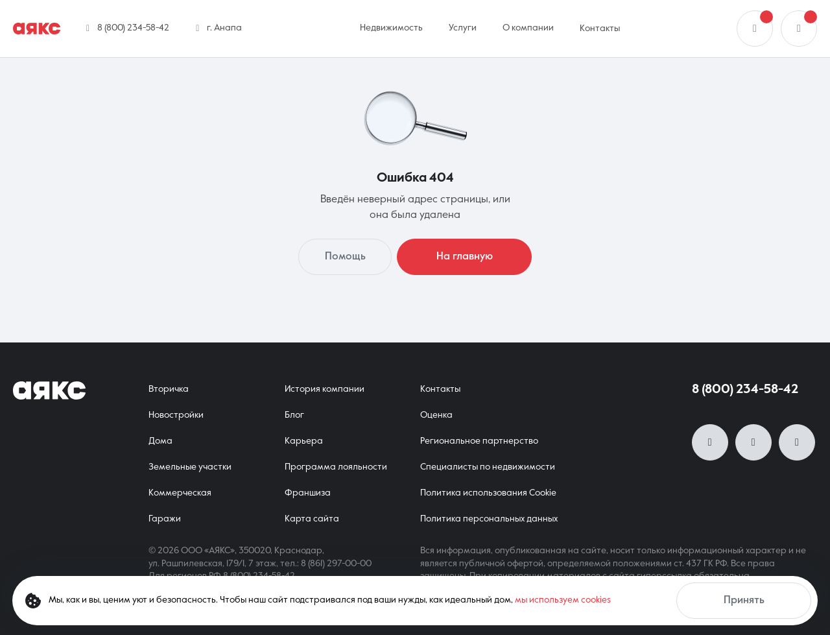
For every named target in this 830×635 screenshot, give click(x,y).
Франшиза (308, 492)
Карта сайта (312, 518)
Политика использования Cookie (488, 492)
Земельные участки (189, 467)
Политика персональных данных (489, 518)
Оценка (436, 415)
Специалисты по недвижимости (487, 467)
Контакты (600, 28)
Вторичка (168, 389)
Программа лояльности (336, 467)
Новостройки (176, 415)
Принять (744, 600)
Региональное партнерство (479, 441)
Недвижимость (391, 27)
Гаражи (164, 518)
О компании (528, 27)
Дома (160, 441)
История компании (324, 389)
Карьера (304, 441)
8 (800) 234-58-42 (745, 389)
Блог (294, 415)
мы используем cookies (563, 600)
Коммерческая (179, 492)
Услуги (463, 27)
